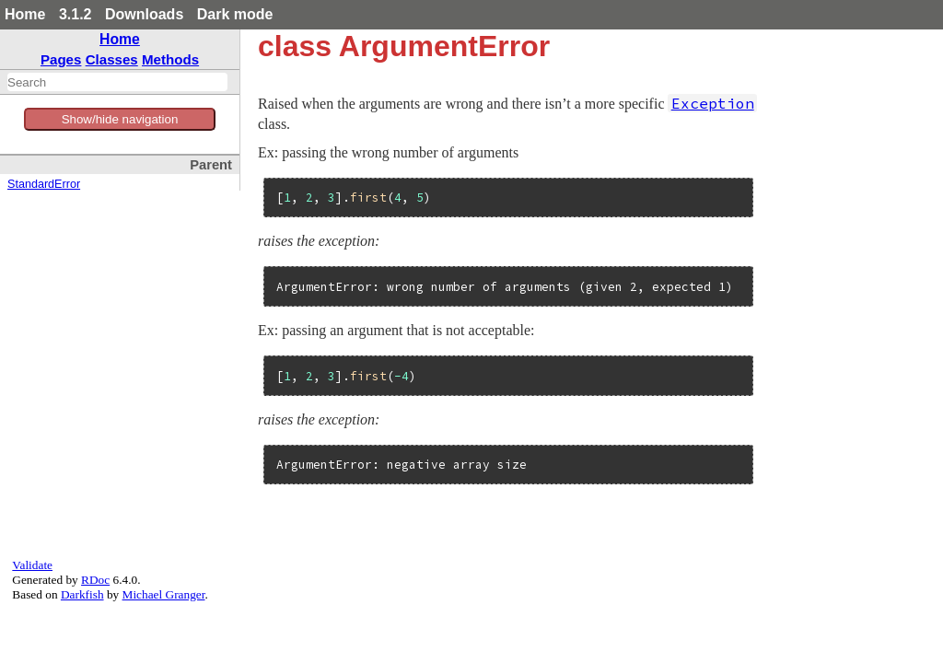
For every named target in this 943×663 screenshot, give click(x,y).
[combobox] (117, 82)
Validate (32, 565)
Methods (170, 59)
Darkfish (82, 594)
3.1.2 (75, 14)
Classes (112, 59)
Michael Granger (163, 594)
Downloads (144, 14)
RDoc (95, 580)
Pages (61, 59)
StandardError (43, 184)
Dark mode (235, 14)
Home (25, 14)
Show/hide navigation (120, 119)
